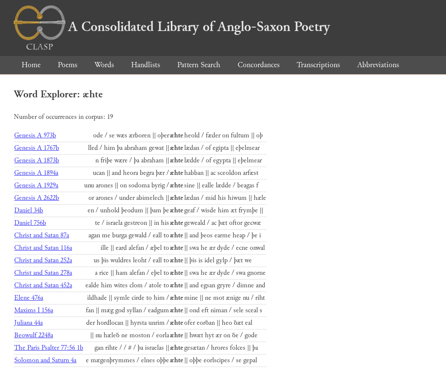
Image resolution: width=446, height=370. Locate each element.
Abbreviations (378, 64)
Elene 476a (28, 298)
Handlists (145, 64)
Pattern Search (198, 64)
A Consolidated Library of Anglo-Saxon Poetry (172, 27)
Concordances (259, 64)
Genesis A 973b (35, 135)
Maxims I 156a (33, 310)
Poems (67, 64)
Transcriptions (318, 64)
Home (31, 64)
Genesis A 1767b (36, 148)
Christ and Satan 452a (43, 285)
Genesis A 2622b (36, 198)
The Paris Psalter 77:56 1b (48, 348)
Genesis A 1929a (36, 185)
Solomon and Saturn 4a (45, 360)
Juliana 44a (28, 323)
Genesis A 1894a (36, 173)
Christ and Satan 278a (43, 273)
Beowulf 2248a (33, 335)
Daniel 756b (30, 223)
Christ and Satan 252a (43, 260)
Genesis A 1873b (36, 160)
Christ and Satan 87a (41, 235)
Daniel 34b (28, 210)
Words (104, 64)
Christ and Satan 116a (43, 248)
